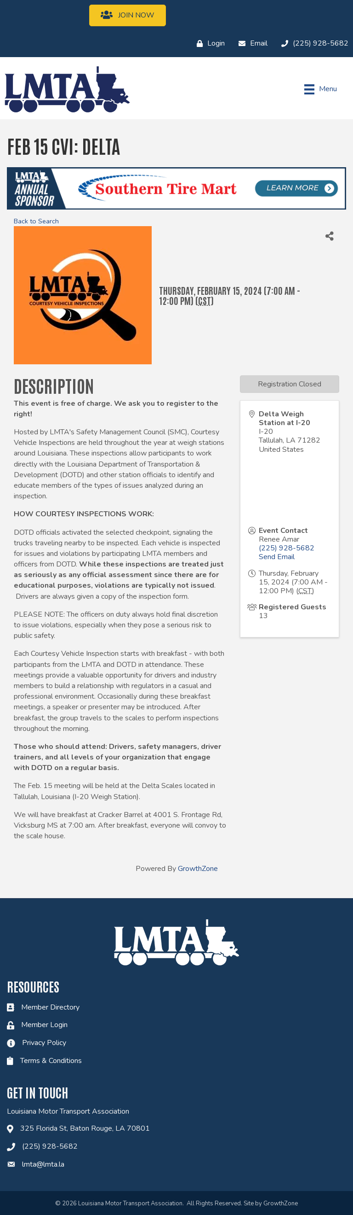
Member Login (44, 1025)
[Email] (251, 43)
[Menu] (320, 89)
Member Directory (50, 1007)
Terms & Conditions (51, 1061)
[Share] (329, 236)
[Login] (208, 43)
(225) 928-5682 (286, 548)
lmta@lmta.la (43, 1164)
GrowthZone (198, 869)
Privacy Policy (44, 1043)
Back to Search (36, 221)
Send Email (277, 557)
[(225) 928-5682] (312, 43)
